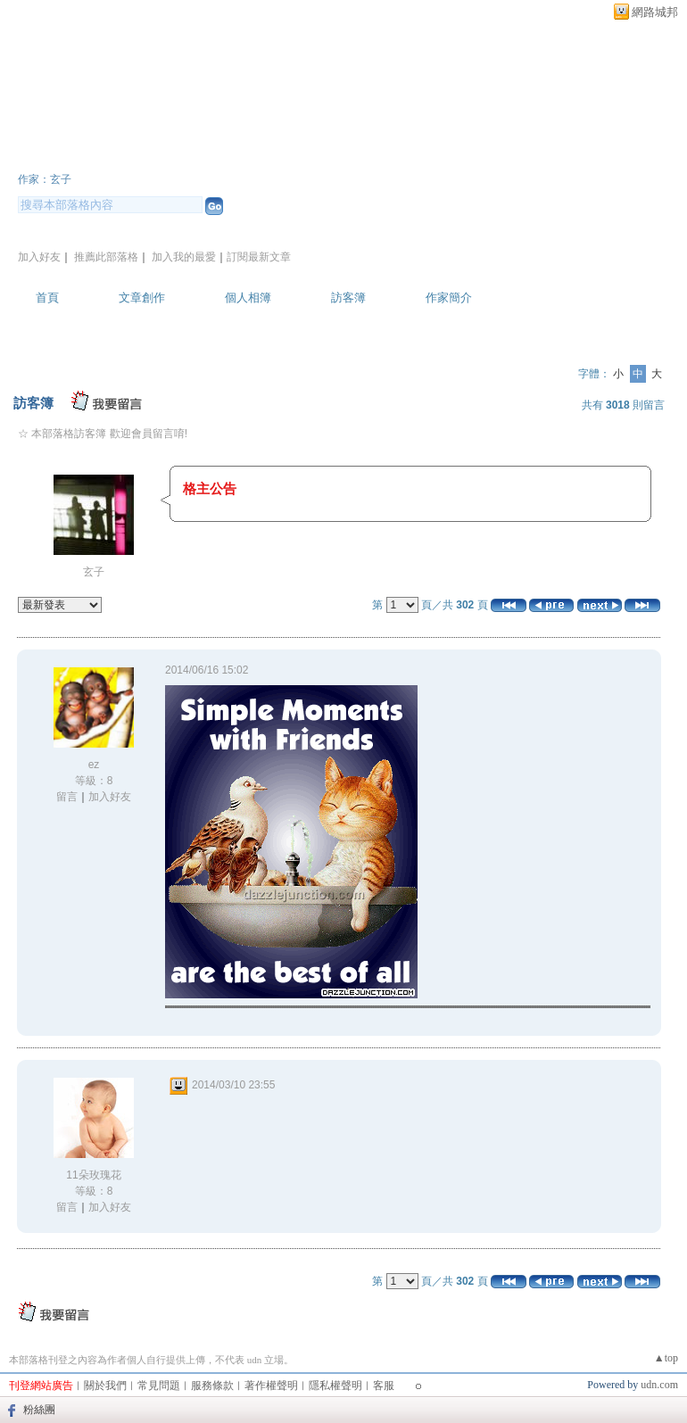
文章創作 (142, 297)
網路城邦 (655, 12)
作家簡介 (449, 297)
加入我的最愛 (184, 257)
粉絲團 (39, 1409)
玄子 (93, 572)
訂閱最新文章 (259, 257)
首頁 (47, 297)
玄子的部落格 (98, 155)
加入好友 (39, 257)
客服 (383, 1385)
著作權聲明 (271, 1385)
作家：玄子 (44, 179)
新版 (259, 155)
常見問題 (158, 1385)
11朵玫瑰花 (93, 1175)
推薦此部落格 (106, 257)
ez (94, 764)
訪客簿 (348, 297)
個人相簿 (248, 297)
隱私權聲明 (335, 1385)
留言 (67, 796)
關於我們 (105, 1385)
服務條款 (212, 1385)
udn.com (659, 1384)
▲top (666, 1358)
